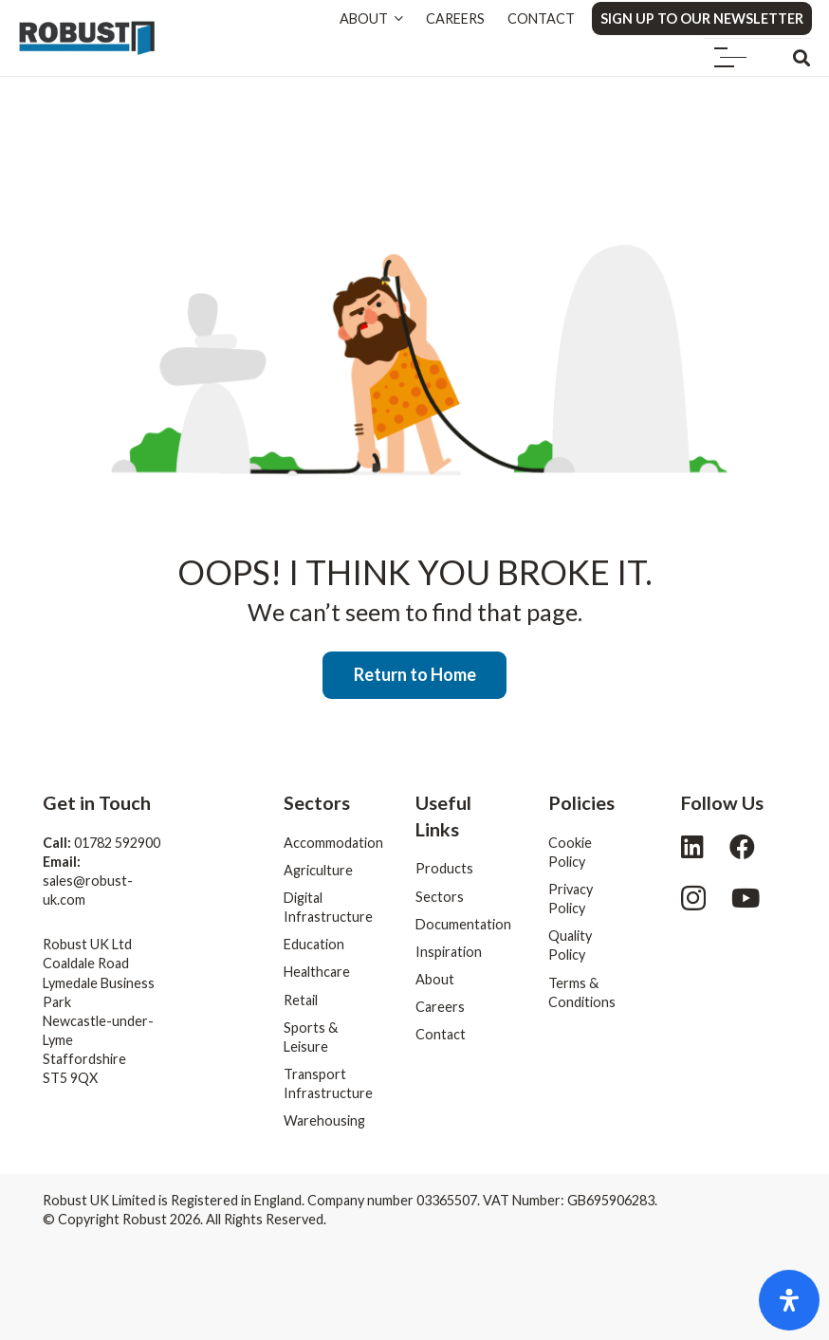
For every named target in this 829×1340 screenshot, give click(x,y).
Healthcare (317, 972)
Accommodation (333, 843)
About (434, 979)
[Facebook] (742, 846)
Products (444, 868)
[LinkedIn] (692, 846)
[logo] (87, 38)
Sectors (439, 896)
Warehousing (324, 1120)
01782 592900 (117, 843)
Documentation (463, 924)
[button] (731, 58)
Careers (440, 1007)
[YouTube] (745, 897)
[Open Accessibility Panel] (789, 1300)
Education (314, 944)
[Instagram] (693, 899)
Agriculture (318, 870)
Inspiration (448, 952)
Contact (440, 1034)
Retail (301, 999)
